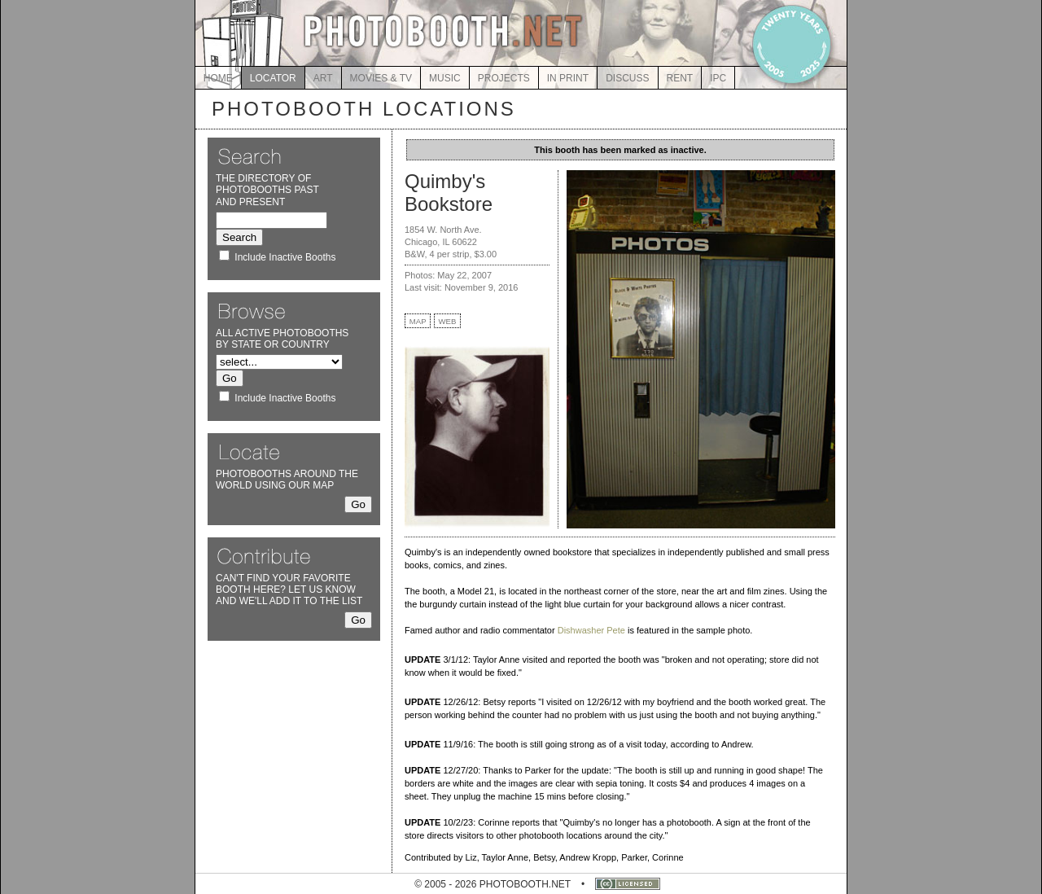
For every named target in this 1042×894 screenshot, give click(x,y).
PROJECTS (504, 78)
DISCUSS (627, 78)
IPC (718, 78)
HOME (218, 78)
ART (323, 78)
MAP (418, 321)
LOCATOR (273, 78)
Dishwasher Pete (591, 630)
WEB (448, 321)
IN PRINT (568, 78)
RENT (680, 78)
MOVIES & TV (381, 78)
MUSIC (445, 78)
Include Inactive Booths (284, 257)
